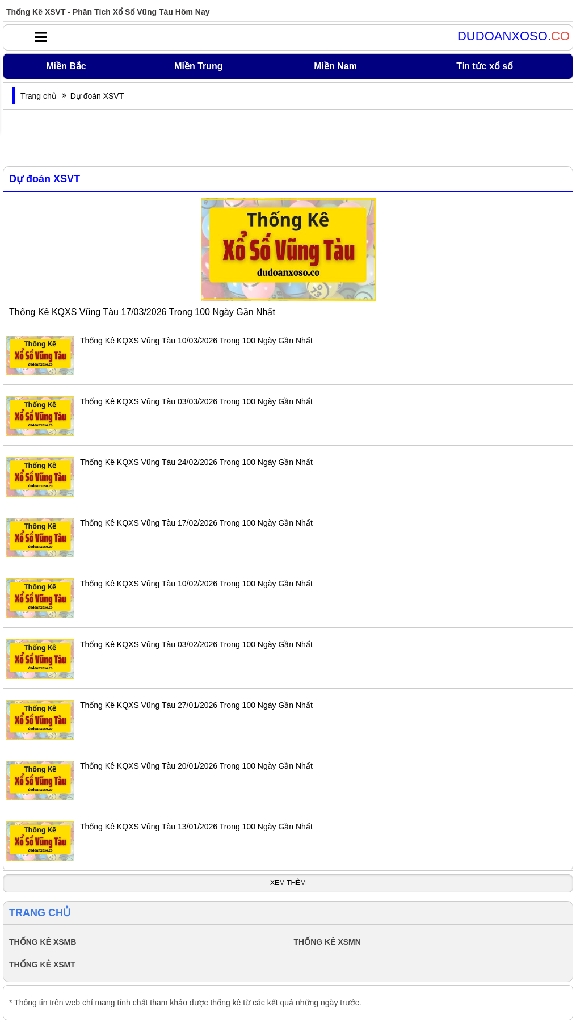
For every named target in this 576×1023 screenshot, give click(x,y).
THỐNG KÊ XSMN (327, 941)
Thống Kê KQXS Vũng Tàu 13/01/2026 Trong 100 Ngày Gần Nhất (196, 826)
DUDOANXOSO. (513, 36)
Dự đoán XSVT (44, 179)
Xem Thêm (288, 883)
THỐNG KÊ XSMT (42, 964)
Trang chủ (38, 95)
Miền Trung (198, 66)
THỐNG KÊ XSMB (42, 941)
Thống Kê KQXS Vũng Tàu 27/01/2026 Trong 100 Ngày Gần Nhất (196, 705)
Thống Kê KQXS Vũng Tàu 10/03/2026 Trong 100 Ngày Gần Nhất (196, 340)
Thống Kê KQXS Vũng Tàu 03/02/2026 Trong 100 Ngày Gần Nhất (196, 644)
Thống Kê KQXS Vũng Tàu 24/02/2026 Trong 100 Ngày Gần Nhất (196, 462)
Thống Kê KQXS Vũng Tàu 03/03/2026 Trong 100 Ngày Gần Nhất (196, 401)
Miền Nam (335, 66)
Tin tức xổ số (484, 66)
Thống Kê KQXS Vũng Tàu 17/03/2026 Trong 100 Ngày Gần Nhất (142, 312)
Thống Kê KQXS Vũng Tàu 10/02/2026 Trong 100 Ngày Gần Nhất (196, 583)
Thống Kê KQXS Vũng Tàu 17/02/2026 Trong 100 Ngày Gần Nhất (196, 522)
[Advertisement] (288, 137)
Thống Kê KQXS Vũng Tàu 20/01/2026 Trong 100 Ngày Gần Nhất (196, 765)
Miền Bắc (66, 66)
